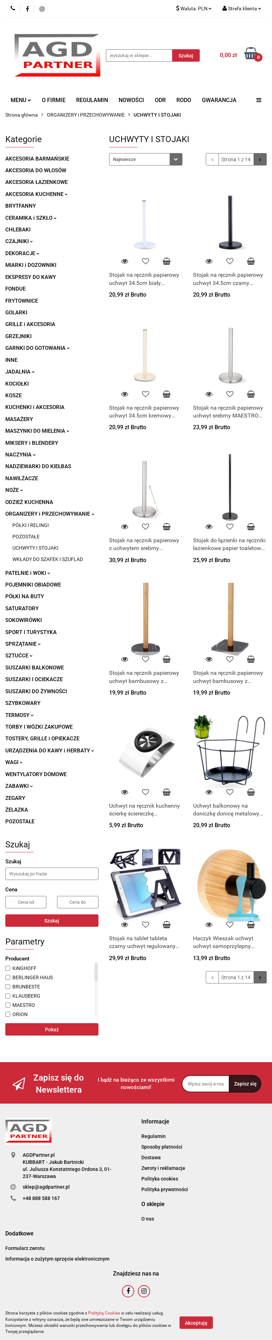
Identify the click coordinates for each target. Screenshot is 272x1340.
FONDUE (15, 289)
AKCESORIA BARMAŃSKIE (37, 159)
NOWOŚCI (131, 100)
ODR (160, 100)
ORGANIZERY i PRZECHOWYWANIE (49, 514)
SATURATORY (22, 608)
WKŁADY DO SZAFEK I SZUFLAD (47, 559)
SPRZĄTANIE (23, 644)
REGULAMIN (92, 100)
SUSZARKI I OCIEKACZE (34, 679)
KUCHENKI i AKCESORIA (34, 407)
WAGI (14, 762)
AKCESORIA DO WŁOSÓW (35, 170)
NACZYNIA (20, 455)
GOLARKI (16, 312)
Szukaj (51, 921)
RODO (183, 100)
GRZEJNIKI (18, 336)
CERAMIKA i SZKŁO (31, 218)
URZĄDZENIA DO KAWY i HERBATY (49, 750)
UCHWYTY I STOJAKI (35, 548)
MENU (21, 100)
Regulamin (153, 1136)
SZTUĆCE (19, 655)
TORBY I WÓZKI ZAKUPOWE (39, 727)
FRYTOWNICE (21, 301)
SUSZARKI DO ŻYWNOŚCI (36, 691)
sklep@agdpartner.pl (46, 1187)
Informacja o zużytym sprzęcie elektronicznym (57, 1259)
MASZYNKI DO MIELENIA (37, 431)
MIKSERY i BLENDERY (31, 443)
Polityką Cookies (104, 1313)
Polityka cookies (159, 1179)
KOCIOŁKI (17, 384)
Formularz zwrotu (25, 1248)
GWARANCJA (219, 100)
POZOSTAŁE (26, 536)
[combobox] (145, 159)
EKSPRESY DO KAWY (30, 277)
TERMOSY (19, 715)
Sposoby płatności (161, 1147)
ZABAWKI (19, 786)
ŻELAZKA (16, 810)
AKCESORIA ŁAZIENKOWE (36, 182)
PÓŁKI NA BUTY (24, 596)
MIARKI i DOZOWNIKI (30, 265)
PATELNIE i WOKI (27, 573)
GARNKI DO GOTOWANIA (37, 348)
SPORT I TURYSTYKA (31, 632)
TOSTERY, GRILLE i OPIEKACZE (42, 738)
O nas (147, 1219)
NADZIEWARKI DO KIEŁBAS (38, 466)
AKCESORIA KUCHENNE (36, 194)
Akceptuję (196, 1322)
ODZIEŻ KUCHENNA (29, 502)
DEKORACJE (22, 253)
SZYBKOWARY (22, 703)
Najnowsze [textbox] (124, 159)
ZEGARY (15, 798)
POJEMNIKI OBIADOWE (33, 585)
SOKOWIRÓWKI (23, 620)
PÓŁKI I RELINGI (30, 525)
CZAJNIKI (19, 241)
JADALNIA (20, 372)
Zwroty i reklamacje (163, 1168)
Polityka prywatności (164, 1189)
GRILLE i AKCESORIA (30, 324)
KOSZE (13, 395)
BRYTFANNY (20, 206)
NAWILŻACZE (21, 478)
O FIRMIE (54, 100)
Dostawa (151, 1157)
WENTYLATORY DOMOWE (36, 774)
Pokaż (52, 1029)
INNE (11, 360)
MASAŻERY (19, 419)
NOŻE (14, 490)
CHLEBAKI (17, 229)
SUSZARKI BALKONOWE (34, 668)
